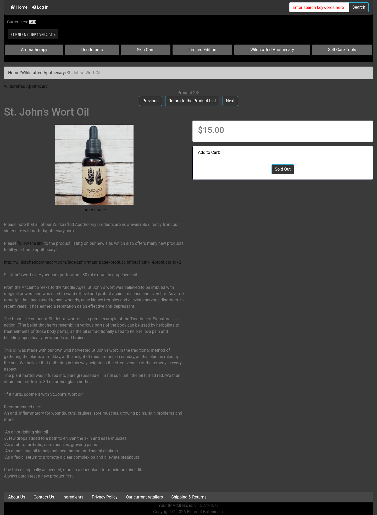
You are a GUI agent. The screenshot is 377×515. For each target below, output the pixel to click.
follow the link (30, 243)
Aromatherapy (34, 49)
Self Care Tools (342, 49)
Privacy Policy (105, 497)
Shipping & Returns (189, 497)
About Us (16, 497)
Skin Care (145, 49)
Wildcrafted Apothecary (272, 49)
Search (358, 7)
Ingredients (73, 497)
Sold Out (283, 169)
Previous (150, 100)
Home (18, 7)
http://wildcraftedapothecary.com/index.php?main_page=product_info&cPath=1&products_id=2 (92, 262)
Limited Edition (202, 49)
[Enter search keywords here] (319, 7)
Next (230, 100)
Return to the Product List (192, 100)
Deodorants (92, 49)
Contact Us (44, 497)
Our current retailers (144, 497)
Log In (40, 7)
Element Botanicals (205, 511)
